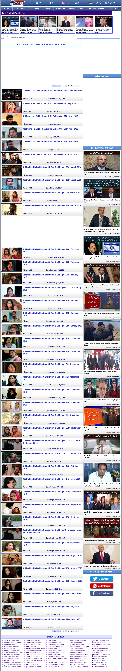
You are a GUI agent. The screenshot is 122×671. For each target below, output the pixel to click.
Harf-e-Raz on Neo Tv (32, 664)
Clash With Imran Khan (54, 642)
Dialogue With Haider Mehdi (11, 656)
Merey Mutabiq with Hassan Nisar (13, 662)
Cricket (47, 8)
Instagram (68, 3)
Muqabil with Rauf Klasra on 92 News (101, 655)
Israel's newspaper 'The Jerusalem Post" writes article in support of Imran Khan (10, 25)
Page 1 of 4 (57, 86)
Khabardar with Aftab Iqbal (33, 640)
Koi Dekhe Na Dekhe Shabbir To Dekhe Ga (41, 44)
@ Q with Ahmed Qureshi (77, 644)
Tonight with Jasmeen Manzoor (78, 656)
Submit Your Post (76, 8)
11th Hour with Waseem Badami (57, 662)
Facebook (55, 3)
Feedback (112, 8)
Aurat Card (95, 646)
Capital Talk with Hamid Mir (11, 658)
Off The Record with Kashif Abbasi (13, 652)
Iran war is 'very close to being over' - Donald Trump (103, 24)
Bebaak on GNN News (98, 660)
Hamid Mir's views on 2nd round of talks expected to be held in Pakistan (47, 25)
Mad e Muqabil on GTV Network (12, 642)
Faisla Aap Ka (52, 640)
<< (63, 86)
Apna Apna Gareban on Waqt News (100, 641)
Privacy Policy (96, 3)
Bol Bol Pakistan (30, 662)
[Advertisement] (42, 65)
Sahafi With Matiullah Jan (33, 654)
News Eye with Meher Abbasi (56, 650)
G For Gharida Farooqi (76, 648)
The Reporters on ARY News (12, 654)
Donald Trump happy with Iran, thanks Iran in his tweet (66, 24)
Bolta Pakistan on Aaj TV (99, 662)
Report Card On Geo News (77, 650)
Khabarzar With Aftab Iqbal (33, 642)
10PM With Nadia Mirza (76, 660)
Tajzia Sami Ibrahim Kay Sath (34, 658)
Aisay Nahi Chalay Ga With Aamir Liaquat (79, 647)
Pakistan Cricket (52, 648)
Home (6, 8)
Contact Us (81, 3)
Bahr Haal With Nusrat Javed (100, 648)
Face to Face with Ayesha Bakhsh (35, 650)
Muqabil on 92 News (9, 644)
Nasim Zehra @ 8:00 (76, 652)
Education (51, 660)
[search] (40, 37)
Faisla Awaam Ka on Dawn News (79, 666)
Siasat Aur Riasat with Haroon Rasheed (12, 651)
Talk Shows (20, 8)
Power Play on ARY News (33, 644)
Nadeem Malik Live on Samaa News (78, 663)
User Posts (60, 8)
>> (77, 86)
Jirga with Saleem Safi (54, 654)
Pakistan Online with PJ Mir (100, 666)
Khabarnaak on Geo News (33, 656)
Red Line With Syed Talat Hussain (35, 648)
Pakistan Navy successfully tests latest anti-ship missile (84, 24)
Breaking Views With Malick (11, 646)
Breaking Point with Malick (99, 656)
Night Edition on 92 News (33, 652)
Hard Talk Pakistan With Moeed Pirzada (12, 665)
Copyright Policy (113, 3)
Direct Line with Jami (76, 642)
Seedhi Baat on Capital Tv (99, 642)
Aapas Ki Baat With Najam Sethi (79, 654)
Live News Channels (96, 8)
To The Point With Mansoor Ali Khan (34, 667)
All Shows (35, 8)
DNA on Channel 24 (53, 666)
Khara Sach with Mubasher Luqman (55, 647)
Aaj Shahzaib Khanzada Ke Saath (35, 660)
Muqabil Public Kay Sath (99, 658)
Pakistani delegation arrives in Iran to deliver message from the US (29, 24)
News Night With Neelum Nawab (101, 644)
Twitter (41, 3)
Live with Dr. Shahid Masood (11, 640)
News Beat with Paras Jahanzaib (57, 652)
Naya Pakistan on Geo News (56, 664)
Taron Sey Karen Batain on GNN (101, 650)
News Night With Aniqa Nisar (78, 640)
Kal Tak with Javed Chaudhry (56, 644)
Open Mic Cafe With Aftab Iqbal (12, 666)
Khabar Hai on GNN (9, 648)
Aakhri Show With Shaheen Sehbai (57, 658)
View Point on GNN (9, 660)
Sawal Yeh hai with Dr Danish (78, 658)
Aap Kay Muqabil (97, 652)
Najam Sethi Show (31, 646)
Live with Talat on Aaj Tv (99, 664)
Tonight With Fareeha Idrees (56, 656)
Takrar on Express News (77, 664)
